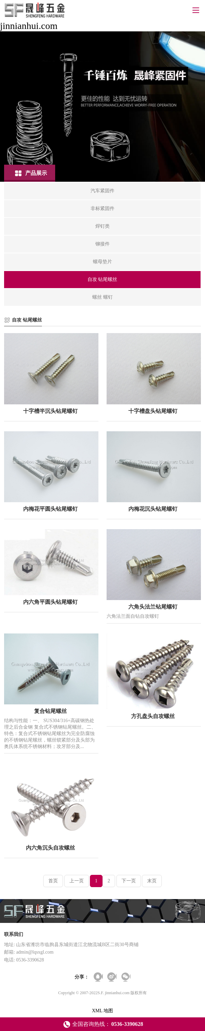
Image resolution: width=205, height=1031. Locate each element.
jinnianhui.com (29, 25)
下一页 (129, 880)
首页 (53, 880)
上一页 (76, 880)
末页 (152, 880)
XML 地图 (102, 1010)
